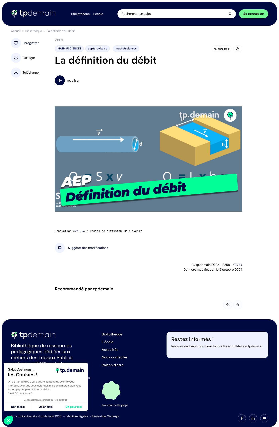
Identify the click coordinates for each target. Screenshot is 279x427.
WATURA (80, 231)
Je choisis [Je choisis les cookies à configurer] (46, 407)
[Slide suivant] (237, 304)
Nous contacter (114, 357)
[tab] (242, 418)
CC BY (237, 265)
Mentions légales (77, 416)
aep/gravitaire (97, 48)
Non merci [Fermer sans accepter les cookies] (18, 407)
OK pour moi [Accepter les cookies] (74, 407)
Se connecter (253, 14)
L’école (107, 342)
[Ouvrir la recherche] (176, 13)
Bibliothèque (33, 31)
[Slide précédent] (227, 304)
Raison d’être (112, 365)
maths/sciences (126, 48)
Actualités (110, 349)
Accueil (16, 31)
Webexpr (113, 416)
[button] (88, 248)
